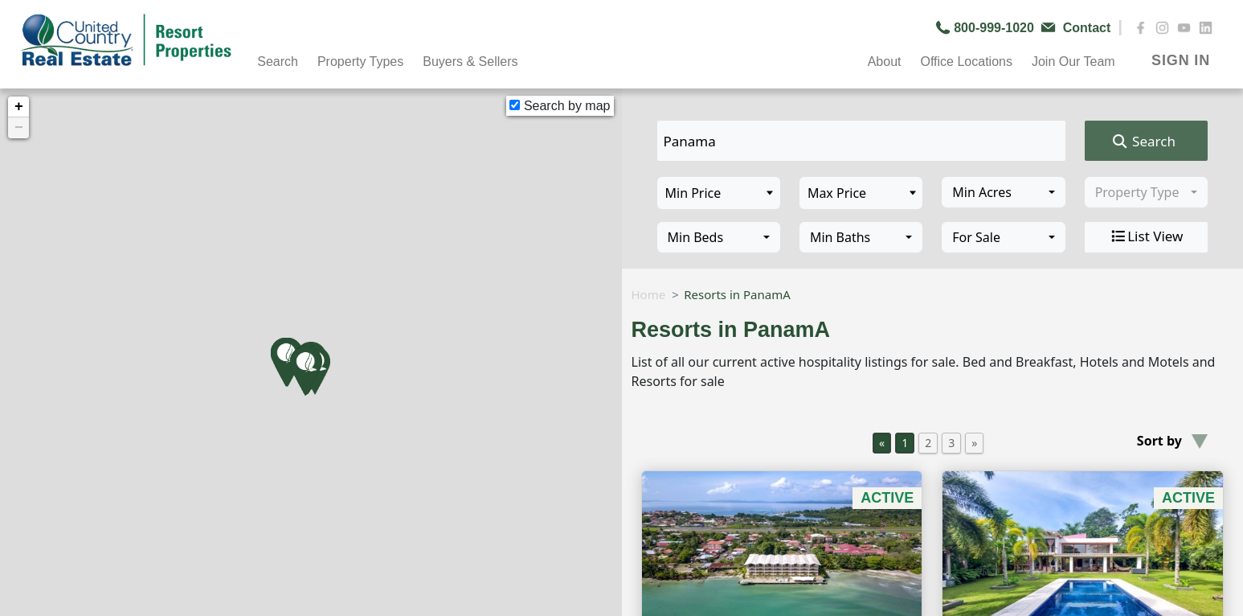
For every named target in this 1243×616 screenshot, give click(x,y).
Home (649, 294)
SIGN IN (1180, 60)
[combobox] (1003, 192)
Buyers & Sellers (470, 61)
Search (277, 61)
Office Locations (966, 61)
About (885, 61)
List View (1146, 236)
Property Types (360, 61)
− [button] (18, 128)
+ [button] (18, 107)
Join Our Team (1073, 61)
